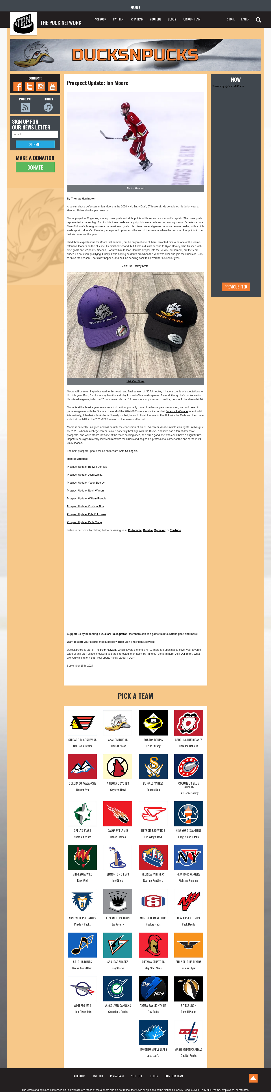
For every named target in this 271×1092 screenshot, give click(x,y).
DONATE (35, 167)
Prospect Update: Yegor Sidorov (86, 482)
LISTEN (245, 19)
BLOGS (172, 19)
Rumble (148, 530)
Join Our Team (183, 653)
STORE (231, 19)
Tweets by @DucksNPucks (228, 86)
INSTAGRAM (136, 19)
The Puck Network (106, 649)
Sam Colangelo (128, 451)
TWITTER (118, 19)
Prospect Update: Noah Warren (85, 490)
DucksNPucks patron (114, 634)
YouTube (175, 530)
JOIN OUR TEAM (191, 19)
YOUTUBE (155, 19)
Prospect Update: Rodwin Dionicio (87, 466)
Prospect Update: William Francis (86, 498)
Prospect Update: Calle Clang (84, 522)
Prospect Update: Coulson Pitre (85, 506)
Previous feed (236, 287)
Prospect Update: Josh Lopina (84, 474)
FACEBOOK (100, 19)
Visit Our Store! (135, 381)
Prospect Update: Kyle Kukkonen (86, 514)
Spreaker (159, 530)
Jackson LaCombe (177, 411)
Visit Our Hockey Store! (135, 266)
